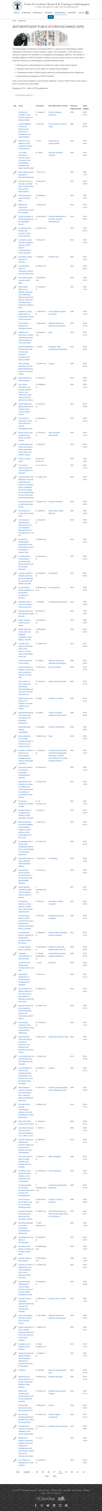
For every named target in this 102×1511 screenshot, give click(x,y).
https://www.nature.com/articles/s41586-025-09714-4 (15, 1223)
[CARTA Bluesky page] (48, 1506)
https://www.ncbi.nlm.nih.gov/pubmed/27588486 (15, 287)
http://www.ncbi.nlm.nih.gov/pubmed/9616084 (15, 1258)
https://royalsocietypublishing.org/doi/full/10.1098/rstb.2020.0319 (15, 240)
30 (72, 1472)
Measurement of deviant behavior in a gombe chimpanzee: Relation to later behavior (25, 1382)
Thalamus (22, 1370)
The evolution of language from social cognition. (25, 1462)
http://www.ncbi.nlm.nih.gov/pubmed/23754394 (15, 540)
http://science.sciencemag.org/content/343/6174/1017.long (15, 1415)
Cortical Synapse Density (57, 750)
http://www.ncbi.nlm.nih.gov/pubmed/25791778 (15, 602)
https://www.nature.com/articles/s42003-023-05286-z (15, 974)
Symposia (26, 13)
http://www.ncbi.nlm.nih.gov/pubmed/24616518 (15, 989)
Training (48, 13)
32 (84, 1472)
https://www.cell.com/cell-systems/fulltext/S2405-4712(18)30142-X (15, 870)
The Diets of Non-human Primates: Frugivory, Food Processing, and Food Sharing (24, 1176)
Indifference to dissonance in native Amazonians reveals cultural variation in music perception (25, 337)
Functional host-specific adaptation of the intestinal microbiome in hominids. (26, 593)
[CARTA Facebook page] (35, 1506)
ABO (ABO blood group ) (57, 1211)
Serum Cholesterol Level (57, 1090)
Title (20, 106)
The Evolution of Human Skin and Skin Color (26, 513)
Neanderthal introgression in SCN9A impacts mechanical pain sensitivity (24, 979)
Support (72, 13)
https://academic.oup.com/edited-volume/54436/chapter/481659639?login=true (15, 217)
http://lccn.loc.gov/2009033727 (15, 257)
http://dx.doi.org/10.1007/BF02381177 (15, 1377)
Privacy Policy (56, 1490)
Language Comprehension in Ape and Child (25, 955)
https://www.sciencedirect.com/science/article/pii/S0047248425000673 (15, 767)
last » (55, 1476)
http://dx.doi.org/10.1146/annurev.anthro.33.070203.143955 (15, 511)
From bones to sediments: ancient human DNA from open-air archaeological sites (25, 423)
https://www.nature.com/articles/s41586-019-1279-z (15, 266)
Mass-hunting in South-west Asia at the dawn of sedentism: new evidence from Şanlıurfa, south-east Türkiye (25, 1044)
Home (14, 20)
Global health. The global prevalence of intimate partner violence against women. (25, 409)
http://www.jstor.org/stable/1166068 (15, 954)
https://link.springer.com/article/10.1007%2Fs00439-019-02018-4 (15, 1327)
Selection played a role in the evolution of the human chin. (25, 604)
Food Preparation (55, 1171)
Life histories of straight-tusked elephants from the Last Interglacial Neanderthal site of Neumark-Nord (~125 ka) (26, 527)
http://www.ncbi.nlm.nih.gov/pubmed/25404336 (15, 205)
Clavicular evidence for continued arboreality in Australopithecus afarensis (25, 772)
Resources (60, 13)
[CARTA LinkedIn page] (54, 1506)
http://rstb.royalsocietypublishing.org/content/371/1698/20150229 (15, 378)
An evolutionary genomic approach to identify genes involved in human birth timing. (25, 938)
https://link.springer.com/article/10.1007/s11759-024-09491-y (15, 1265)
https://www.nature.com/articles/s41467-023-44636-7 (15, 588)
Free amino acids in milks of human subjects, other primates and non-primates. (25, 1162)
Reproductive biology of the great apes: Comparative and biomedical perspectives (25, 718)
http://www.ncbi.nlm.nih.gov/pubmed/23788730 (15, 404)
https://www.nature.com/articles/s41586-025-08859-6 (15, 1247)
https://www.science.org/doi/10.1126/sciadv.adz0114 (15, 520)
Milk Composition (55, 1156)
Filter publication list (25, 95)
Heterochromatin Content (58, 681)
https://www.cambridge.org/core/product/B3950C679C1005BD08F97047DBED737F (15, 1037)
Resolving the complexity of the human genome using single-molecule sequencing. (26, 1027)
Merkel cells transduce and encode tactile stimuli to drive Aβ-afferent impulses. (25, 1396)
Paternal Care (54, 257)
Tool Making (53, 858)
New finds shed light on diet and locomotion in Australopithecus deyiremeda (25, 1228)
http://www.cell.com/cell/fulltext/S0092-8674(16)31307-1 (15, 1353)
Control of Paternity (55, 501)
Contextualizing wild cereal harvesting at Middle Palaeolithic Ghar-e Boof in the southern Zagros (25, 449)
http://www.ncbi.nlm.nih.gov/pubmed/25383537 (15, 1023)
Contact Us (56, 1493)
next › (47, 1476)
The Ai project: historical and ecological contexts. (25, 325)
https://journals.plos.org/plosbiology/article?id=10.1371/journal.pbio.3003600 (15, 736)
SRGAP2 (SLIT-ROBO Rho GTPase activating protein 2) (58, 758)
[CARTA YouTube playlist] (60, 1506)
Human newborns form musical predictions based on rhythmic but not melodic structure (25, 741)
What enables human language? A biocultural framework (26, 174)
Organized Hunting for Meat (58, 1037)
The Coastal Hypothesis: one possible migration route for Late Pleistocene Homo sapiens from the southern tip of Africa (25, 392)
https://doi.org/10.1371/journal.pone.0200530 (15, 629)
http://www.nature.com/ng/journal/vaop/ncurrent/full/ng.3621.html (15, 1140)
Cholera (51, 363)
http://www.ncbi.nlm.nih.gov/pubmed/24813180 (15, 1460)
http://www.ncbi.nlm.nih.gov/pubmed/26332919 (15, 1282)
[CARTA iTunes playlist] (66, 1505)
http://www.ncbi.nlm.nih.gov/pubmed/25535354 (15, 433)
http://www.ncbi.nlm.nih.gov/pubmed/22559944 (15, 751)
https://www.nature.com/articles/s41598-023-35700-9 (15, 822)
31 (78, 1472)
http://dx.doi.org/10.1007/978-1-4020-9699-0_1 (15, 1171)
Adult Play (52, 962)
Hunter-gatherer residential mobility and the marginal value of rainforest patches (25, 892)
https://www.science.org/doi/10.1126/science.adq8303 (15, 172)
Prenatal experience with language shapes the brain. (26, 613)
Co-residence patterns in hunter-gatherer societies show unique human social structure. (25, 906)
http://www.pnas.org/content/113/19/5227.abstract (15, 1426)
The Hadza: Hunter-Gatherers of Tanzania (25, 259)
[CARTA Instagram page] (42, 1506)
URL (15, 106)
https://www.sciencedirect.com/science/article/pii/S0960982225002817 (15, 196)
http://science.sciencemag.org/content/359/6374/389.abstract (15, 1121)
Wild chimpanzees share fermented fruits (25, 198)
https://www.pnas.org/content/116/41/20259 (15, 859)
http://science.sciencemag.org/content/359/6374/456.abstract (15, 278)
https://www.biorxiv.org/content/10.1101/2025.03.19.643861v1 (15, 418)
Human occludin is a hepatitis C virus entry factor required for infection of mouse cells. (26, 672)
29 (66, 1472)
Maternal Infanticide (56, 1377)
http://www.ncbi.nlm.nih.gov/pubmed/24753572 (15, 1237)
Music (51, 332)
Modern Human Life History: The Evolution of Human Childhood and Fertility (25, 703)
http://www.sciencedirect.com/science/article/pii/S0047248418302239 (15, 477)
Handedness (53, 573)
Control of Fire (54, 1298)
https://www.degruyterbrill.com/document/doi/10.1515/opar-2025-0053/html (15, 556)
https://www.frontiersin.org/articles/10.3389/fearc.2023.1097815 (15, 1068)
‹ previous (26, 1472)
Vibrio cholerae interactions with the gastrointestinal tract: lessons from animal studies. (25, 369)
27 (54, 1472)
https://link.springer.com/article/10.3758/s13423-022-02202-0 (15, 465)
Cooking (51, 1068)
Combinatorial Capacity (57, 953)
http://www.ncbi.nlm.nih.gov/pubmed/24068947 (15, 573)
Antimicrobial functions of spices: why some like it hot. (25, 1407)
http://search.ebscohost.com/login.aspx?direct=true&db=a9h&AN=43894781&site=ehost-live (15, 1088)
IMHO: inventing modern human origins (24, 622)
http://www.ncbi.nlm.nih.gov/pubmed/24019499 (15, 181)
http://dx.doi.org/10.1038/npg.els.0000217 (15, 1370)
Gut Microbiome (54, 587)
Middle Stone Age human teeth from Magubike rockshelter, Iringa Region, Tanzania (24, 634)
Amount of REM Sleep (56, 727)
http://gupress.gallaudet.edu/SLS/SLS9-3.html (15, 141)
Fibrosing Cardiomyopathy (58, 1087)
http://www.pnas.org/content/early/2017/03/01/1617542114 (15, 887)
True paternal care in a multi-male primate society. (25, 504)
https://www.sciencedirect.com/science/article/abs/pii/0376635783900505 (15, 713)
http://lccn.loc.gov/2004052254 (15, 1316)
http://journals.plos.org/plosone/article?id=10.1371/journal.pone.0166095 (15, 1128)
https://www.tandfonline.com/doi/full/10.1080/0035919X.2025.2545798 (15, 385)
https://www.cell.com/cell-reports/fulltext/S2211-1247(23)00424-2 (15, 1438)
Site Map (67, 1490)
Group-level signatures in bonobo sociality (25, 803)
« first (17, 1472)
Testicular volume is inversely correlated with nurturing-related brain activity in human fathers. (26, 186)
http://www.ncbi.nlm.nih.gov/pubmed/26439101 (15, 459)
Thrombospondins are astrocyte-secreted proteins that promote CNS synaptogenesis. (26, 1190)
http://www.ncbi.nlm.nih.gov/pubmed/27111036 (15, 842)
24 (37, 1472)
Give (51, 17)
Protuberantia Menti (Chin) (58, 602)
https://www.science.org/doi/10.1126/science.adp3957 (15, 1006)
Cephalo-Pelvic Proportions (58, 1426)
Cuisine (51, 1405)
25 (43, 1472)
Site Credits (77, 1490)
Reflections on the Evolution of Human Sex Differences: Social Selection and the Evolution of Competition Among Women (25, 789)
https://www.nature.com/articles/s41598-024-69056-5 (15, 444)
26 (49, 1472)
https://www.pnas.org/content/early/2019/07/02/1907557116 (15, 1105)
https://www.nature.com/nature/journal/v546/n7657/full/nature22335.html (15, 644)
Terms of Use (43, 1490)
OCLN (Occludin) (55, 667)
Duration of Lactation (56, 698)
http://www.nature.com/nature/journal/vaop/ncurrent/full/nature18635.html (15, 332)
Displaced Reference (56, 956)
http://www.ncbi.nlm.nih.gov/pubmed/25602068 (15, 228)
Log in (81, 13)
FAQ (48, 1493)
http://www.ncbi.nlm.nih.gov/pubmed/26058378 (15, 1056)
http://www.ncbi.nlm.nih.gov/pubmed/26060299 (15, 810)
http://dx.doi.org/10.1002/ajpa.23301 (15, 1344)
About (17, 13)
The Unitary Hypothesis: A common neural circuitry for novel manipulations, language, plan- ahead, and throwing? (26, 160)
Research (37, 13)
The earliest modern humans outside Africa (25, 280)
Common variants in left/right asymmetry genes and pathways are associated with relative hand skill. (25, 578)
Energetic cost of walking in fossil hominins (24, 1346)
